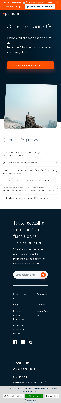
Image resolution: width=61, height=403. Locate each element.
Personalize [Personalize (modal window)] (52, 396)
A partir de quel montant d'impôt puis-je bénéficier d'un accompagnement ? (28, 172)
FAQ (15, 304)
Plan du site (20, 377)
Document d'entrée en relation (18, 329)
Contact (41, 304)
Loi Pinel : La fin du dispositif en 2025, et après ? (25, 198)
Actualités (42, 294)
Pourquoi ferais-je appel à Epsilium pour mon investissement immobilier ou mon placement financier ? (29, 189)
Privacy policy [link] (30, 400)
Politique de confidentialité (29, 382)
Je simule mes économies (40, 6)
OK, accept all (34, 396)
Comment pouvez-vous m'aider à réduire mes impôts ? (28, 180)
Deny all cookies (13, 396)
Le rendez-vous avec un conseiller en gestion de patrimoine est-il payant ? (25, 154)
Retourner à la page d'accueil (30, 65)
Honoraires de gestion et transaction (20, 315)
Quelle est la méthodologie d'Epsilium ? (21, 162)
